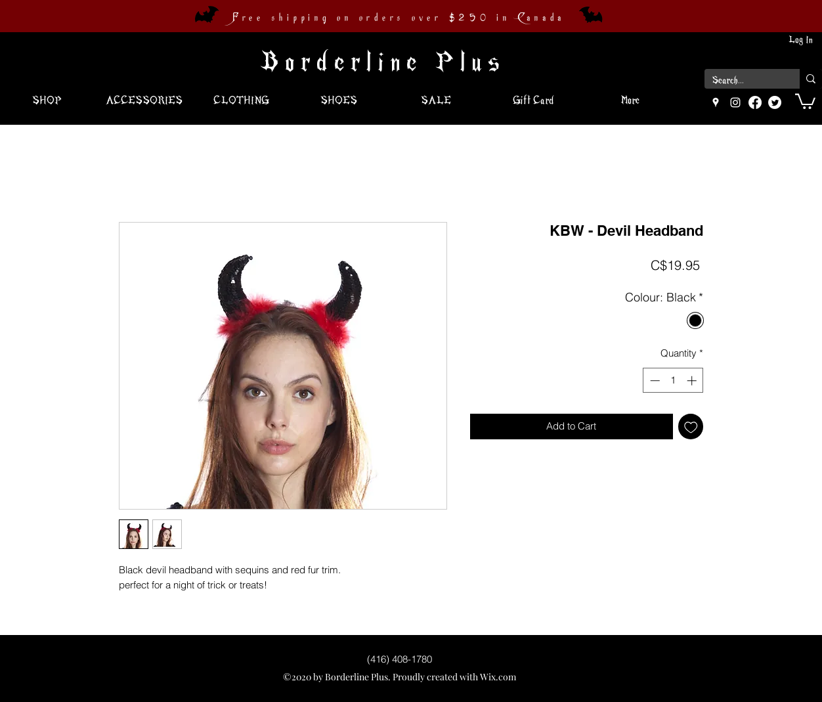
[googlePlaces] (715, 102)
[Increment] (693, 380)
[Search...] (742, 81)
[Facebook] (755, 102)
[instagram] (735, 102)
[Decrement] (653, 380)
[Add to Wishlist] (691, 426)
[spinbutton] (673, 380)
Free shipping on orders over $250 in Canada (398, 17)
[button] (805, 100)
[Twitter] (774, 102)
